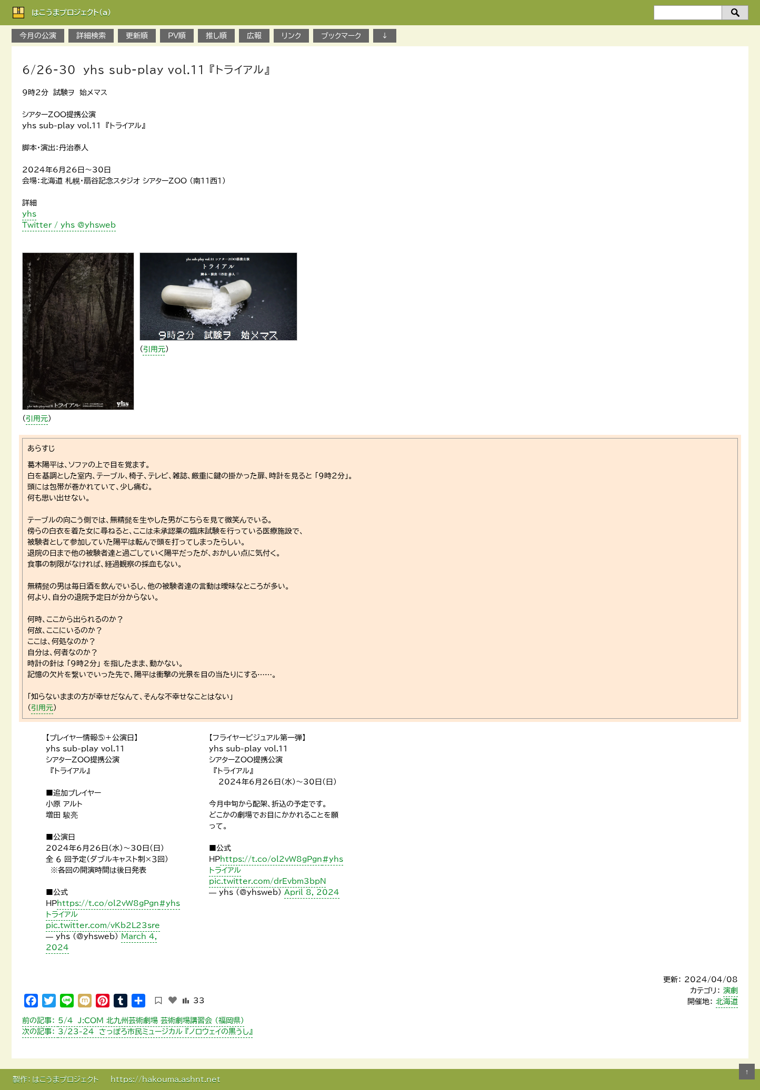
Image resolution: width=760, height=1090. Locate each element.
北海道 (727, 1001)
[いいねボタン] (172, 1000)
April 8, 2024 (311, 892)
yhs (29, 214)
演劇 (730, 990)
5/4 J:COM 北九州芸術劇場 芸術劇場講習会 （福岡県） (133, 1020)
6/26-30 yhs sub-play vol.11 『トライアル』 (146, 69)
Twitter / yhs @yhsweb (69, 225)
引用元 (37, 418)
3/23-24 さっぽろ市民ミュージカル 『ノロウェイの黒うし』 (137, 1031)
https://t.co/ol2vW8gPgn (108, 903)
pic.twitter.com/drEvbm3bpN (267, 881)
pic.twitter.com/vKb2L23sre (103, 925)
